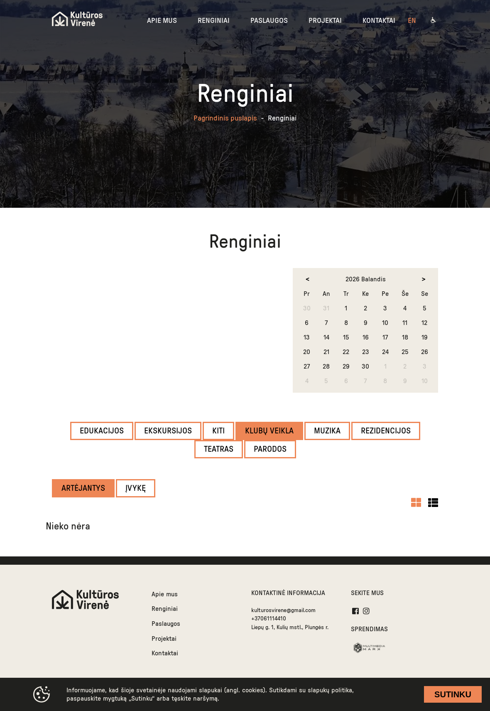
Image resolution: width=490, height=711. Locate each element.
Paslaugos (166, 623)
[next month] (423, 279)
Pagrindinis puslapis (225, 118)
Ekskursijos (168, 431)
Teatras (218, 449)
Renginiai (165, 608)
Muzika (327, 431)
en (412, 21)
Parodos (270, 449)
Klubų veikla (269, 431)
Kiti (218, 431)
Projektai (164, 638)
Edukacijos (102, 431)
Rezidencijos (386, 431)
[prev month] (307, 279)
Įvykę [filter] (135, 488)
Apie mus (165, 594)
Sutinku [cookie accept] (452, 694)
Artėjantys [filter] (83, 488)
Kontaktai (165, 653)
